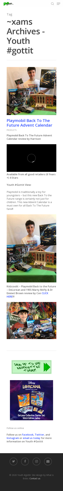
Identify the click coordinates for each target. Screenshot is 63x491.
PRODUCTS (11, 130)
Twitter (39, 434)
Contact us (34, 478)
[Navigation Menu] (58, 3)
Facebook (28, 434)
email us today (31, 438)
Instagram (13, 438)
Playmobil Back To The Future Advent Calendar (29, 123)
